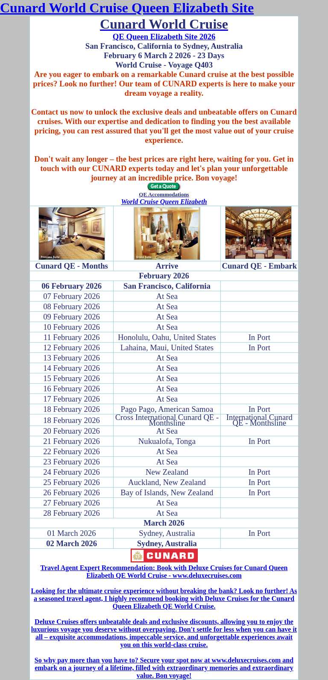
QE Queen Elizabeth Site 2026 (164, 36)
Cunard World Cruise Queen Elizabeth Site (127, 7)
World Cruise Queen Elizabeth (164, 201)
